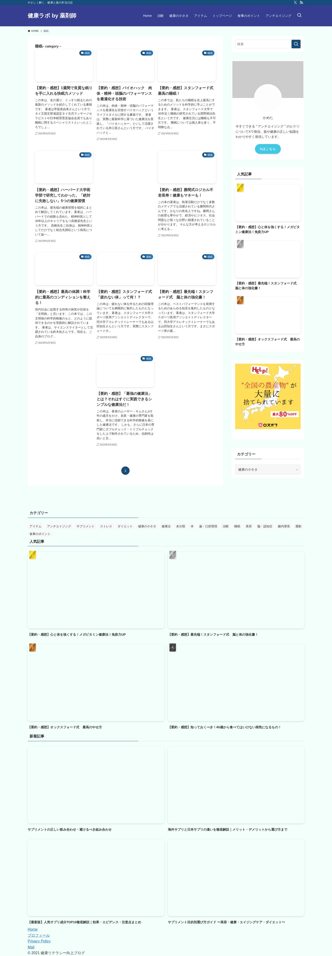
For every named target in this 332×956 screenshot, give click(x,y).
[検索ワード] (268, 44)
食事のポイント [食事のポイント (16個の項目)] (40, 534)
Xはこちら (268, 149)
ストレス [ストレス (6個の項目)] (106, 526)
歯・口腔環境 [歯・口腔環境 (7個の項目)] (208, 526)
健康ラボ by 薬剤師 (52, 15)
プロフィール (39, 935)
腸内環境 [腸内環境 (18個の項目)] (284, 526)
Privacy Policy (39, 941)
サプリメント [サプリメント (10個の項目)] (86, 526)
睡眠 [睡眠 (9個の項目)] (237, 526)
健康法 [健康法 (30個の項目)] (166, 526)
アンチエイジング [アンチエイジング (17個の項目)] (59, 526)
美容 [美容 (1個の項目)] (249, 526)
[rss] (301, 2)
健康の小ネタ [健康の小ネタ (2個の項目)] (147, 526)
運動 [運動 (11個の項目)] (298, 526)
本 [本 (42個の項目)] (192, 526)
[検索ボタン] (299, 15)
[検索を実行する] (296, 44)
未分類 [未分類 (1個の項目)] (180, 526)
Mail (31, 947)
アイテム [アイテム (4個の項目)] (36, 526)
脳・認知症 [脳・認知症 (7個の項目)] (264, 526)
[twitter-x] (295, 2)
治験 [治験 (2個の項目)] (226, 526)
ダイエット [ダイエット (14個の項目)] (125, 526)
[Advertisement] (125, 178)
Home (33, 929)
